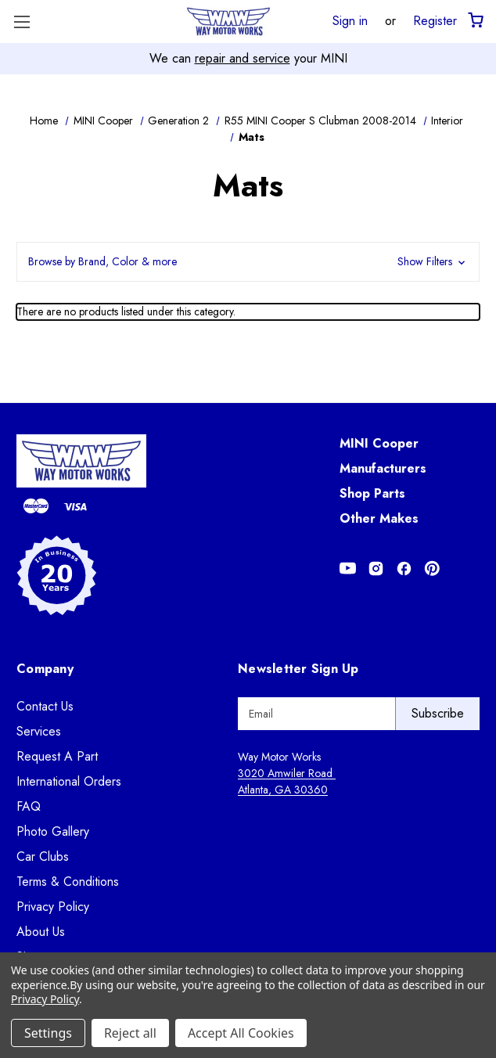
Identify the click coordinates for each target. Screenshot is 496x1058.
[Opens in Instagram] (376, 568)
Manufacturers (383, 468)
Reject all (130, 1033)
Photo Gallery (52, 831)
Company (45, 669)
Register (435, 20)
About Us (40, 932)
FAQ (28, 806)
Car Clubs (42, 856)
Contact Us (45, 706)
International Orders (68, 781)
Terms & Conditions (67, 882)
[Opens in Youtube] (348, 568)
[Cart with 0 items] (474, 20)
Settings (48, 1033)
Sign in (350, 20)
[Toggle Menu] (21, 21)
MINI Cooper (379, 443)
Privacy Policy (52, 907)
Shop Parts (372, 493)
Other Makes (379, 518)
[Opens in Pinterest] (432, 568)
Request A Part (57, 756)
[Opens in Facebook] (404, 568)
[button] (248, 262)
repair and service (242, 58)
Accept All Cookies (241, 1033)
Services (38, 731)
